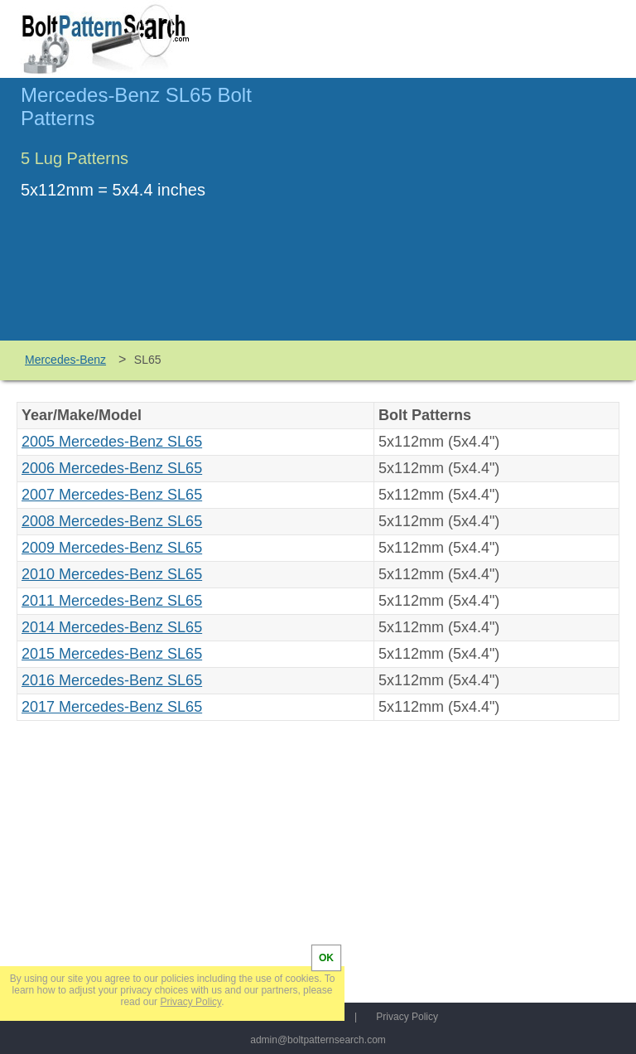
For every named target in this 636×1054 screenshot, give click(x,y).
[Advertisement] (476, 216)
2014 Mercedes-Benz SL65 (112, 627)
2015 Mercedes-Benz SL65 (112, 653)
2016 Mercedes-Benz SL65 (112, 680)
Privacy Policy (407, 1017)
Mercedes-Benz (65, 359)
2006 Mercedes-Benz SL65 (112, 468)
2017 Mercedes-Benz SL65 (112, 707)
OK (326, 958)
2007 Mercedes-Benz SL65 (112, 494)
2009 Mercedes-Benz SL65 (112, 547)
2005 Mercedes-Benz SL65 (112, 441)
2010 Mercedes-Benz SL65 (112, 574)
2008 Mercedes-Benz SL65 (112, 521)
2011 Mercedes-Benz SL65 (112, 600)
